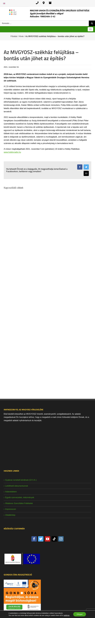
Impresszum (10, 509)
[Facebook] (34, 539)
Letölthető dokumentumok (16, 486)
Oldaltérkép (10, 515)
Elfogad (79, 614)
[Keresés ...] (44, 23)
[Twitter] (40, 539)
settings (66, 615)
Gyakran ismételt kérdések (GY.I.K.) (21, 480)
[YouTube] (47, 539)
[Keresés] (92, 23)
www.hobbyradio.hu (12, 152)
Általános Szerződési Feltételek (19, 503)
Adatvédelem (11, 492)
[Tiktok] (54, 539)
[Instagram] (61, 539)
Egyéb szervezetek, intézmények (19, 497)
